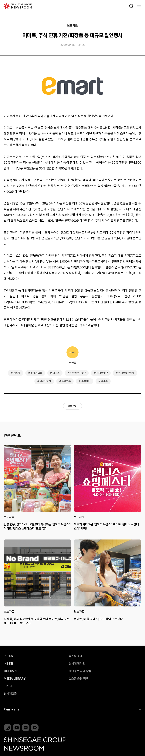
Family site (11, 709)
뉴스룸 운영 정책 (79, 678)
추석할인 (85, 381)
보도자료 (72, 25)
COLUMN (10, 671)
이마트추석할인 (78, 372)
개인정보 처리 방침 (80, 671)
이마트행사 (45, 381)
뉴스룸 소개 (76, 656)
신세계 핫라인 (77, 663)
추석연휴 (66, 381)
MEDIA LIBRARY (14, 678)
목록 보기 (72, 406)
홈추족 (104, 381)
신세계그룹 (36, 372)
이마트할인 (102, 372)
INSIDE (8, 663)
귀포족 (16, 372)
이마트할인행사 (126, 372)
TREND (8, 686)
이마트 (81, 44)
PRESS (8, 656)
